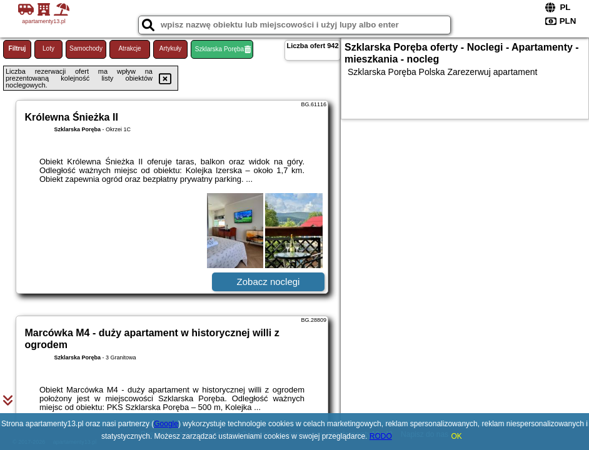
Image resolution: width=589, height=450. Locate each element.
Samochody (86, 48)
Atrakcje (129, 48)
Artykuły (170, 48)
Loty (48, 48)
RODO (381, 436)
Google (166, 423)
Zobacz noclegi (268, 281)
